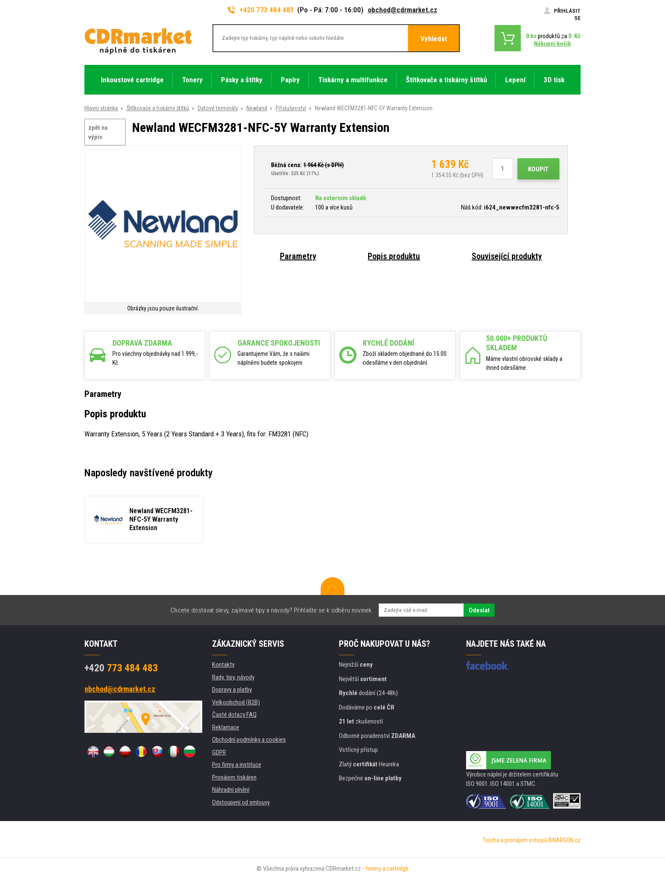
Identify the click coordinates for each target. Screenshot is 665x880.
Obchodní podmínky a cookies (249, 739)
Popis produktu (394, 256)
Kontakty (223, 664)
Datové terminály (218, 108)
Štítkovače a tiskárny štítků (157, 108)
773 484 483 (121, 668)
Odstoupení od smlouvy (241, 802)
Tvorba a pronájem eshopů (515, 840)
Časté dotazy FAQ (234, 714)
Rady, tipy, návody (233, 677)
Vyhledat (433, 38)
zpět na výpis (98, 132)
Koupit (538, 169)
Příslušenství (291, 108)
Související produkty (507, 256)
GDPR (219, 752)
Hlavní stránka (101, 108)
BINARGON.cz (564, 840)
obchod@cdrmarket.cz (402, 10)
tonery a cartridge (387, 868)
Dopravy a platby (232, 689)
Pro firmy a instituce (236, 764)
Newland (256, 108)
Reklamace (225, 727)
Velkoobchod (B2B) (236, 702)
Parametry (298, 256)
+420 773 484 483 (261, 10)
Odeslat (479, 610)
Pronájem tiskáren (234, 777)
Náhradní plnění (230, 789)
